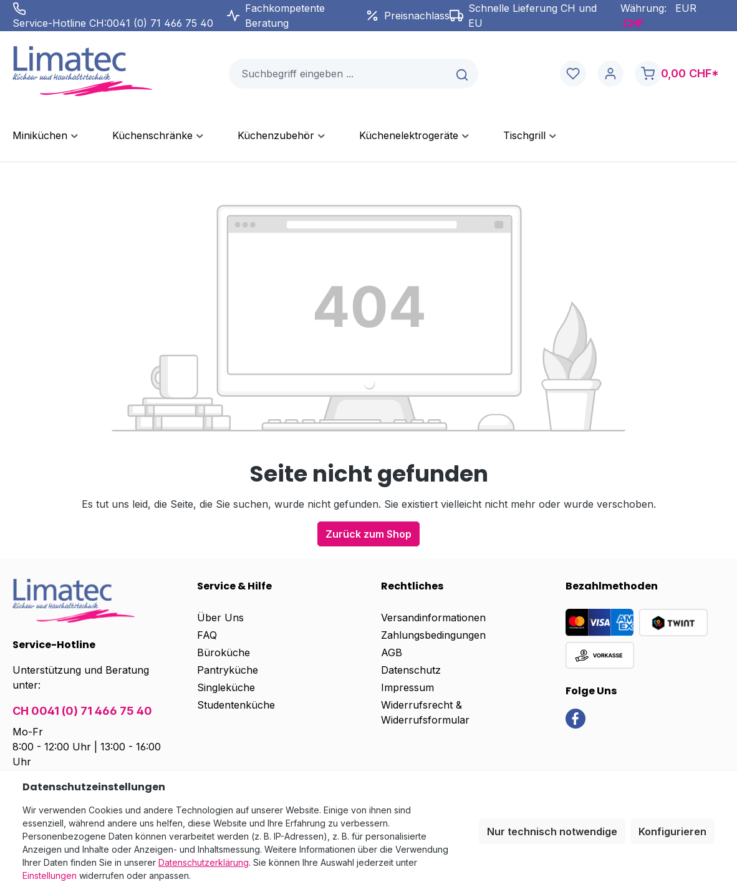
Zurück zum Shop (368, 534)
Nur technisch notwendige (552, 831)
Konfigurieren (672, 831)
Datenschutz (411, 670)
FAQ (207, 635)
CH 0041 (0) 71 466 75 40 (82, 710)
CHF (633, 23)
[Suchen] (463, 74)
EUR (685, 8)
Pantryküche (227, 670)
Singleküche (226, 687)
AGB (391, 652)
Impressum (407, 687)
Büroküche (223, 652)
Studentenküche (236, 705)
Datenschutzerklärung (203, 862)
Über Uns (220, 617)
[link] (575, 718)
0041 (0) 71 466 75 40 (160, 23)
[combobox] (338, 74)
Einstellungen (49, 875)
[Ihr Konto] (610, 74)
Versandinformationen (433, 617)
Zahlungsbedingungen (433, 635)
